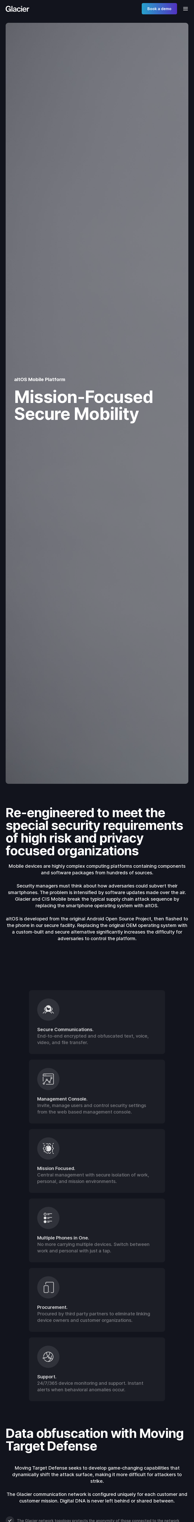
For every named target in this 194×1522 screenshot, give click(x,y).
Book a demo (159, 8)
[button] (184, 8)
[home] (17, 9)
